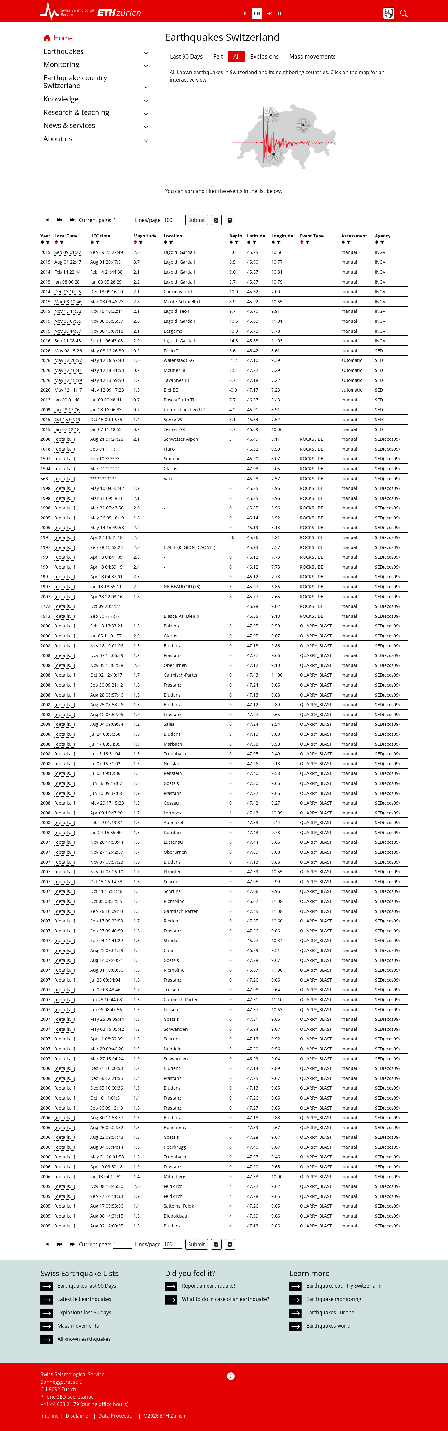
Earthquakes (96, 51)
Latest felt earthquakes (84, 1299)
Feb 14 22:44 (67, 272)
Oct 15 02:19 (67, 419)
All (236, 56)
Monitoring (96, 64)
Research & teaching (96, 112)
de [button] (244, 13)
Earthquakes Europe (330, 1312)
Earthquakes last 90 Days (87, 1285)
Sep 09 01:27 (67, 252)
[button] (67, 11)
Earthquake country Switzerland (96, 82)
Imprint (49, 1415)
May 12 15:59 (68, 380)
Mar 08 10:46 (68, 301)
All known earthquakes (84, 1338)
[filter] (47, 242)
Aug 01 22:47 (67, 262)
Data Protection (117, 1415)
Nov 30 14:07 (67, 331)
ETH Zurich (172, 1415)
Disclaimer (78, 1415)
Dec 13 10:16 (67, 291)
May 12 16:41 (68, 370)
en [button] (257, 13)
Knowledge (96, 99)
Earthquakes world (328, 1325)
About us (96, 138)
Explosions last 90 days (84, 1312)
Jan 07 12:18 (67, 429)
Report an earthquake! (208, 1285)
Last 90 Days (186, 56)
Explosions (264, 56)
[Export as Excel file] (216, 220)
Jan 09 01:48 (67, 400)
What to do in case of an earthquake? (225, 1299)
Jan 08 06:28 (67, 282)
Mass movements (312, 56)
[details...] (64, 439)
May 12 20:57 (68, 360)
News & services (96, 125)
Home (58, 38)
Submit (196, 220)
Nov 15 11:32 (67, 311)
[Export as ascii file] (230, 220)
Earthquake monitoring (333, 1299)
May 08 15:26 (68, 351)
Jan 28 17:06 (67, 409)
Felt (218, 56)
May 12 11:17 (68, 390)
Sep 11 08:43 (67, 341)
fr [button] (269, 13)
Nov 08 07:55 (67, 321)
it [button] (280, 13)
